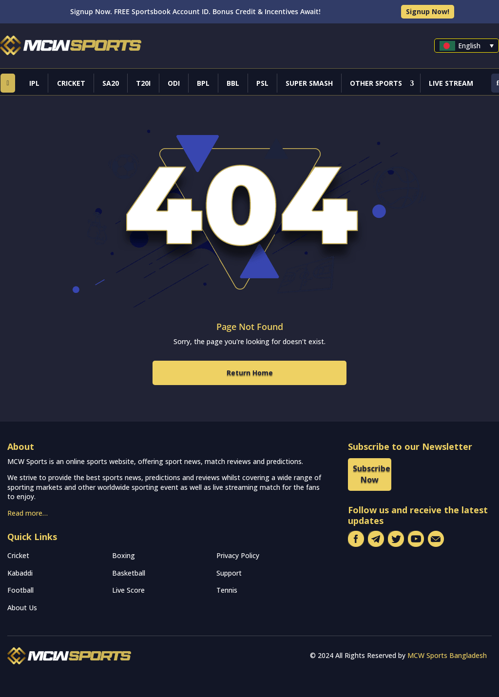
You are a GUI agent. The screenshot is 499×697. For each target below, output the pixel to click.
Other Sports (376, 83)
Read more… (27, 513)
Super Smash (309, 83)
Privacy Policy (237, 555)
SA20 (110, 83)
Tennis (226, 590)
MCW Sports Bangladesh (447, 655)
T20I (143, 83)
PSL (262, 83)
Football (20, 590)
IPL (34, 83)
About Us (22, 607)
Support (229, 573)
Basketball (128, 573)
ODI (174, 83)
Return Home (250, 372)
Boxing (123, 555)
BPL (203, 83)
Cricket (71, 83)
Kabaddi (20, 573)
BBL (233, 83)
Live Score (128, 590)
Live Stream (451, 83)
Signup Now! (427, 11)
